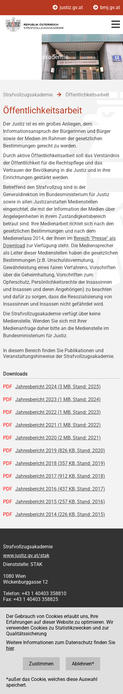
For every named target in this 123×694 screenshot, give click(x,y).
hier (10, 648)
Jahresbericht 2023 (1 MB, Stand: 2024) (58, 399)
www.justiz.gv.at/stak (26, 555)
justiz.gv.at (68, 7)
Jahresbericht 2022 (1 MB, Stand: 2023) (58, 412)
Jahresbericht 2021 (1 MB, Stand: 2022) (58, 425)
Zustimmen (41, 664)
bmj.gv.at (106, 7)
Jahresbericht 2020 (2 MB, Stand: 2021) (58, 438)
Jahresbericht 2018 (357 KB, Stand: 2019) (60, 463)
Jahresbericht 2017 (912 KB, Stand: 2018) (60, 476)
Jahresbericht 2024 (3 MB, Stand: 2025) (58, 387)
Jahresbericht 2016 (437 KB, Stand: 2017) (60, 489)
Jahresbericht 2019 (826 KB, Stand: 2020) (60, 450)
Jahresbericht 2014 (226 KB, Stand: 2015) (60, 514)
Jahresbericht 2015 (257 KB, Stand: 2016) (60, 502)
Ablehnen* (83, 664)
